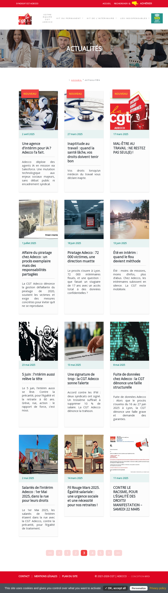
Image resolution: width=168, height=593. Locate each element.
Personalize (139, 588)
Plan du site (70, 576)
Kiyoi (147, 576)
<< (50, 553)
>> (118, 553)
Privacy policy (158, 588)
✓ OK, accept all (115, 588)
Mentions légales (45, 576)
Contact (24, 576)
